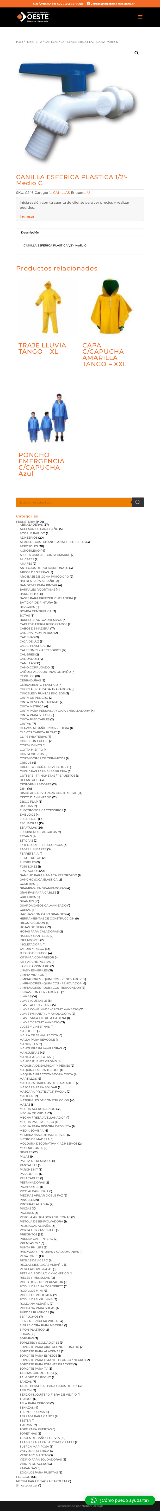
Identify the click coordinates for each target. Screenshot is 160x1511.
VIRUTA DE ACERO (34, 1464)
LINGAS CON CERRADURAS (40, 992)
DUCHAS (26, 806)
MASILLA (26, 1096)
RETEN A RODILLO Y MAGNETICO (44, 1273)
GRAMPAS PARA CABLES (38, 892)
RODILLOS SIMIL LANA (36, 1299)
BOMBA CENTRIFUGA (36, 611)
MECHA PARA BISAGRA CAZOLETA (45, 1126)
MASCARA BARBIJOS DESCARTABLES (47, 1083)
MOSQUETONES (31, 1148)
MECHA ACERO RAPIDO (37, 1109)
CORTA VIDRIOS (32, 754)
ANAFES (26, 563)
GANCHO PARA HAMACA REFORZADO (48, 875)
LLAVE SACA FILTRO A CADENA (43, 1018)
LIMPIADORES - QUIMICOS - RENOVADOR (51, 979)
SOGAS (25, 1334)
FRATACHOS (29, 871)
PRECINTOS (28, 1234)
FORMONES (28, 866)
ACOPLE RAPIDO (32, 533)
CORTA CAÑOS (31, 745)
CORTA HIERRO (31, 749)
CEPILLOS (27, 676)
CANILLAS (51, 42)
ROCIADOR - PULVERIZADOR (41, 1282)
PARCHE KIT (29, 1169)
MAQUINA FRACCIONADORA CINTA (46, 1074)
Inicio (19, 42)
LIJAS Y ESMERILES (34, 970)
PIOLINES (27, 1213)
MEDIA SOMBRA (32, 1130)
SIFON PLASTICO (32, 1329)
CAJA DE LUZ (29, 641)
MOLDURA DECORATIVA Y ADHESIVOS (48, 1143)
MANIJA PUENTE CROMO (38, 1061)
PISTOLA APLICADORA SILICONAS (45, 1217)
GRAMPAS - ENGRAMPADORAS (43, 888)
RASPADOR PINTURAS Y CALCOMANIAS (49, 1251)
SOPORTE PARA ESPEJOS (38, 1355)
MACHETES (28, 1031)
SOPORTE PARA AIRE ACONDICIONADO (49, 1347)
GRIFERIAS (28, 897)
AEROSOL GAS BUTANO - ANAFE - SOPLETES (53, 542)
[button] (136, 53)
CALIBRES (27, 654)
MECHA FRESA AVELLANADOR (43, 1117)
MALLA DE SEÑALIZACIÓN (39, 1035)
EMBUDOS (27, 814)
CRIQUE (25, 762)
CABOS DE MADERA (34, 628)
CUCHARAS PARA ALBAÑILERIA (43, 771)
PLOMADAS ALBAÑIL (35, 1226)
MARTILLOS (28, 1078)
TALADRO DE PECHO (35, 1377)
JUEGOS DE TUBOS (33, 953)
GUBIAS (25, 910)
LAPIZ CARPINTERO (34, 966)
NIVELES (26, 1152)
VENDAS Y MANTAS (34, 1455)
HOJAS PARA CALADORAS (39, 931)
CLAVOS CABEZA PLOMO (38, 732)
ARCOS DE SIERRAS (34, 572)
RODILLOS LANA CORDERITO (41, 1286)
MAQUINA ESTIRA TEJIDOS (39, 1070)
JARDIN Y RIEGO (32, 949)
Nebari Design (92, 1506)
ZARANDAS (28, 1468)
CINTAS (25, 723)
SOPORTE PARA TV (34, 1368)
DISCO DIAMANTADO (35, 797)
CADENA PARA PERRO (37, 633)
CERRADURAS (30, 680)
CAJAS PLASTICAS (33, 646)
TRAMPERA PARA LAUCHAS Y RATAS (47, 1442)
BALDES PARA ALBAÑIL (37, 581)
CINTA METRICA (31, 706)
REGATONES (29, 1256)
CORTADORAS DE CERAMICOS (42, 758)
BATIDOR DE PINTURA (36, 602)
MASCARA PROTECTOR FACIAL (43, 1091)
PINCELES (27, 1200)
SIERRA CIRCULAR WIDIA (39, 1321)
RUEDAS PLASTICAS (34, 1312)
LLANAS (25, 996)
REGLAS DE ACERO (34, 1260)
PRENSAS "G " (30, 1243)
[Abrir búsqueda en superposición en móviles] (80, 502)
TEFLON (26, 1390)
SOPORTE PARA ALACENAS (40, 1351)
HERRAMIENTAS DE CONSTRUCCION (47, 918)
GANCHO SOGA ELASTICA (39, 879)
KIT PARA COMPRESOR (37, 957)
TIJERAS (26, 1425)
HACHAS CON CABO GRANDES (43, 914)
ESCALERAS (28, 819)
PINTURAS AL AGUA (34, 1204)
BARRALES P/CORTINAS (37, 589)
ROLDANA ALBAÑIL (34, 1303)
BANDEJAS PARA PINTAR (38, 585)
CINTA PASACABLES (34, 719)
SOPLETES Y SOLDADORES (39, 1342)
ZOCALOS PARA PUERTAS (39, 1472)
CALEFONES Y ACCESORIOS (40, 650)
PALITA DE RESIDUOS (35, 1161)
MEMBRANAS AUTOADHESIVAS (43, 1135)
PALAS (24, 1156)
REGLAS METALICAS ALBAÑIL (41, 1264)
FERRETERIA (33, 42)
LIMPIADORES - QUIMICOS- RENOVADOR (50, 987)
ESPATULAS (28, 827)
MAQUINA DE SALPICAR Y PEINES (45, 1065)
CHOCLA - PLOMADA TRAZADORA (45, 689)
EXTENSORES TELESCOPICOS (41, 845)
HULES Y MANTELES (34, 936)
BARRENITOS (29, 594)
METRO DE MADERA (35, 1139)
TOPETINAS (28, 1433)
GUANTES (27, 901)
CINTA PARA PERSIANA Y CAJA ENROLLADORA (55, 710)
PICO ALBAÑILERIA (34, 1191)
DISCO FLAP (29, 801)
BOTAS (25, 615)
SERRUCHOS (29, 1316)
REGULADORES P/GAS (36, 1269)
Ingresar (27, 216)
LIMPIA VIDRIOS (32, 974)
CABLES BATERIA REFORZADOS (43, 624)
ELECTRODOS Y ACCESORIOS (41, 810)
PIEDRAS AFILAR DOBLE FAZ (41, 1195)
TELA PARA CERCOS (34, 1403)
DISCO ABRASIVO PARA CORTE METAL (48, 793)
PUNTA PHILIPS (31, 1247)
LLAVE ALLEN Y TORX (35, 1005)
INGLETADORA (31, 944)
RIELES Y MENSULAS (35, 1277)
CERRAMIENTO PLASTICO (39, 684)
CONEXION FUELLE (34, 741)
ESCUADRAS (29, 823)
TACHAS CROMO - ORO (37, 1373)
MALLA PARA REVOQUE (37, 1039)
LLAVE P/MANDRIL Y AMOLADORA (45, 1013)
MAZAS (25, 1104)
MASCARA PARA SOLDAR (38, 1087)
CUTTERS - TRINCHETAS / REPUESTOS (47, 775)
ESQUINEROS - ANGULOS (38, 832)
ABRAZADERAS (31, 524)
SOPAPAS (27, 1338)
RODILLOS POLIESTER (36, 1295)
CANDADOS (28, 659)
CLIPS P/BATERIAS (33, 736)
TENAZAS (27, 1407)
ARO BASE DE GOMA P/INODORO (44, 576)
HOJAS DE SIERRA (33, 927)
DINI (23, 788)
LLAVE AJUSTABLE (33, 1000)
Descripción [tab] (30, 232)
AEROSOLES (29, 546)
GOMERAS (27, 884)
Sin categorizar (26, 1485)
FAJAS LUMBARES (33, 849)
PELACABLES (29, 1178)
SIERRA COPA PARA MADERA (41, 1325)
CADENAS (27, 637)
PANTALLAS (28, 1165)
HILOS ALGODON (32, 923)
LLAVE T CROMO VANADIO (40, 1022)
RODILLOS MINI (31, 1290)
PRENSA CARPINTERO (36, 1238)
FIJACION (23, 1477)
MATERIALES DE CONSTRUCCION (44, 1100)
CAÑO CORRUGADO (35, 667)
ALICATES (27, 559)
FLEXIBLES (28, 862)
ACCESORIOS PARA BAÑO (39, 529)
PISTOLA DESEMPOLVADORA (41, 1221)
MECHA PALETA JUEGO (37, 1122)
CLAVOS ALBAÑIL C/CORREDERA (44, 728)
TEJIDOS (26, 1399)
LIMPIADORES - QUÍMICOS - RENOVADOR (51, 983)
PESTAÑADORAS (32, 1182)
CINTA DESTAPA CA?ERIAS (39, 702)
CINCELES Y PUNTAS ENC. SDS (42, 693)
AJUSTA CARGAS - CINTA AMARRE (45, 555)
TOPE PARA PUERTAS (36, 1429)
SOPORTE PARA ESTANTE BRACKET (46, 1364)
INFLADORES (29, 940)
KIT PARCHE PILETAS (35, 961)
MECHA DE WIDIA (33, 1113)
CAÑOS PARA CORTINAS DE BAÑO (45, 672)
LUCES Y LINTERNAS (35, 1026)
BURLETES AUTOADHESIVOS (41, 620)
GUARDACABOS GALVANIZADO (43, 905)
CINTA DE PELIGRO (34, 697)
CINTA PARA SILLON (35, 715)
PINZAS (25, 1208)
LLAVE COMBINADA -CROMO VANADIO (49, 1009)
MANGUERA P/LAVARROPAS (41, 1048)
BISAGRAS (27, 607)
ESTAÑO (26, 836)
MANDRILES (29, 1044)
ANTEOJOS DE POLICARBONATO (44, 568)
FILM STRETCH (30, 858)
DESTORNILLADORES (35, 784)
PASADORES (29, 1174)
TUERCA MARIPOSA (34, 1446)
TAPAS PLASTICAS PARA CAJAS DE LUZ (48, 1386)
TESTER (25, 1420)
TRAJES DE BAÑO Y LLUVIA (40, 1438)
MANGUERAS (29, 1052)
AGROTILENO (30, 550)
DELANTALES (29, 780)
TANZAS (26, 1381)
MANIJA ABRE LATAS (35, 1057)
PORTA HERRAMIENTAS (37, 1230)
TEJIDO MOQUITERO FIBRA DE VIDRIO (48, 1394)
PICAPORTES (29, 1187)
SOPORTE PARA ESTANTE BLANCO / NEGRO (52, 1360)
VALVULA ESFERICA (34, 1451)
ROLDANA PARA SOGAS (37, 1308)
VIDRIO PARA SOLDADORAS (41, 1459)
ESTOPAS (26, 840)
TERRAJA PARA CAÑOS (37, 1416)
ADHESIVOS (28, 537)
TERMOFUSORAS (32, 1412)
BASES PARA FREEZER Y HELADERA (46, 598)
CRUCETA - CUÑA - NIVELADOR (43, 767)
